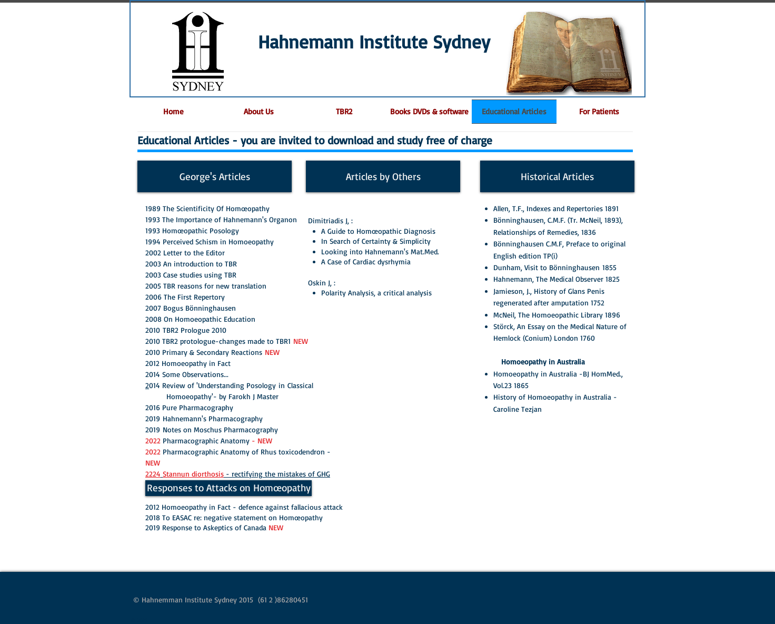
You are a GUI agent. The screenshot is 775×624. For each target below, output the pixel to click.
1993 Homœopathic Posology (192, 230)
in (283, 385)
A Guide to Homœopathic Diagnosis (378, 230)
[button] (599, 112)
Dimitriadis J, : (330, 220)
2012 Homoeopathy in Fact (188, 363)
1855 (610, 267)
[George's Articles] (214, 176)
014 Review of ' (173, 385)
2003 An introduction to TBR (191, 263)
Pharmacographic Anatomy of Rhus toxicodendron (245, 451)
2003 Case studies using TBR (190, 274)
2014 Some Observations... (186, 374)
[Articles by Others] (383, 176)
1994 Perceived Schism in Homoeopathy (209, 241)
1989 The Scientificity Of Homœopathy (207, 208)
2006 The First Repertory (185, 296)
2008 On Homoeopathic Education (200, 318)
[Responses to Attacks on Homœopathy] (228, 488)
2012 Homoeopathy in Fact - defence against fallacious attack (244, 506)
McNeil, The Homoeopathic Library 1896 (556, 314)
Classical (302, 385)
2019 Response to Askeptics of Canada (214, 527)
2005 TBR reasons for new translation (205, 285)
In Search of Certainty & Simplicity (376, 240)
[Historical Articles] (557, 176)
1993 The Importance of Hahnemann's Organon (221, 219)
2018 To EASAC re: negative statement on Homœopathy (234, 517)
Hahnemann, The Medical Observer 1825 (556, 278)
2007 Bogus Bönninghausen (190, 307)
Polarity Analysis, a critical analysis (376, 292)
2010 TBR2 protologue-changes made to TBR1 (219, 340)
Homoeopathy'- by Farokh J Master (223, 396)
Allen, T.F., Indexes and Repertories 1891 (556, 208)
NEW (300, 340)
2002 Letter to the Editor (185, 252)
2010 (187, 329)
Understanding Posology (238, 385)
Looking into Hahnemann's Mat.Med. (380, 251)
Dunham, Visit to (521, 267)
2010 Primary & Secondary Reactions (203, 352)
